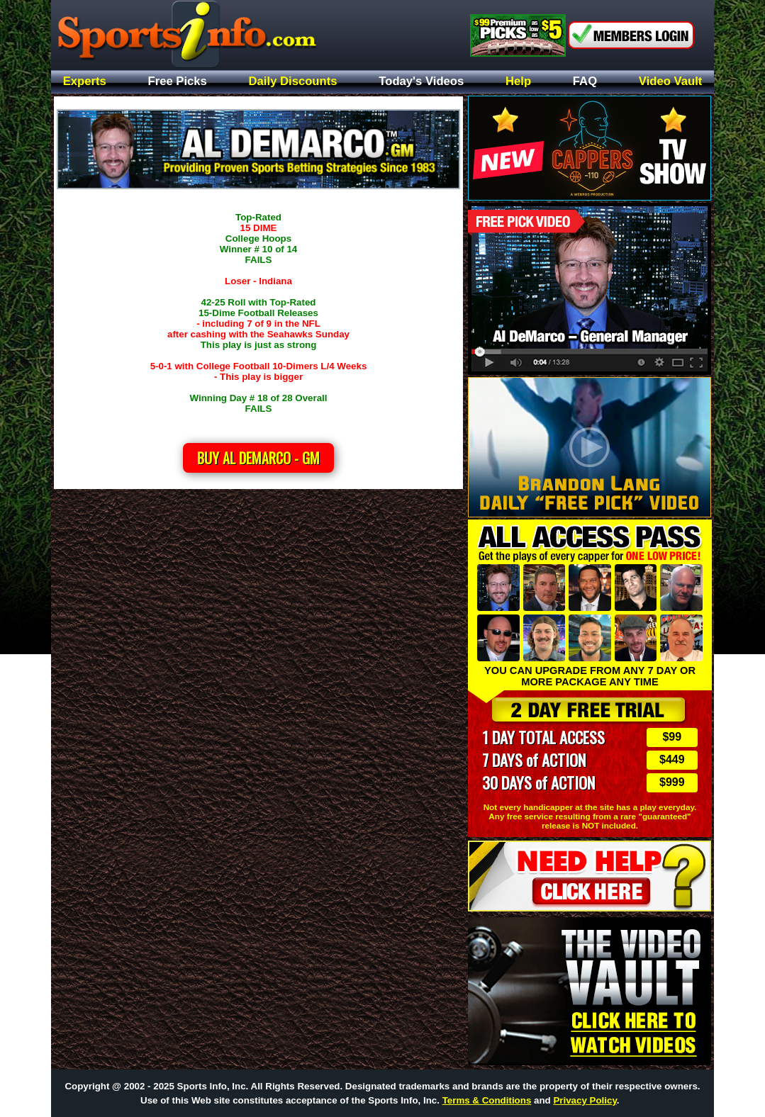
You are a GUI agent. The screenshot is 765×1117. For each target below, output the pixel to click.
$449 (672, 759)
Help (518, 82)
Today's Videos (421, 82)
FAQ (585, 82)
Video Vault (670, 82)
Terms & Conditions (487, 1100)
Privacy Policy (584, 1100)
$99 (671, 737)
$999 (672, 782)
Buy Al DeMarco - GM (258, 457)
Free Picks (177, 82)
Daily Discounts (293, 82)
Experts (84, 82)
